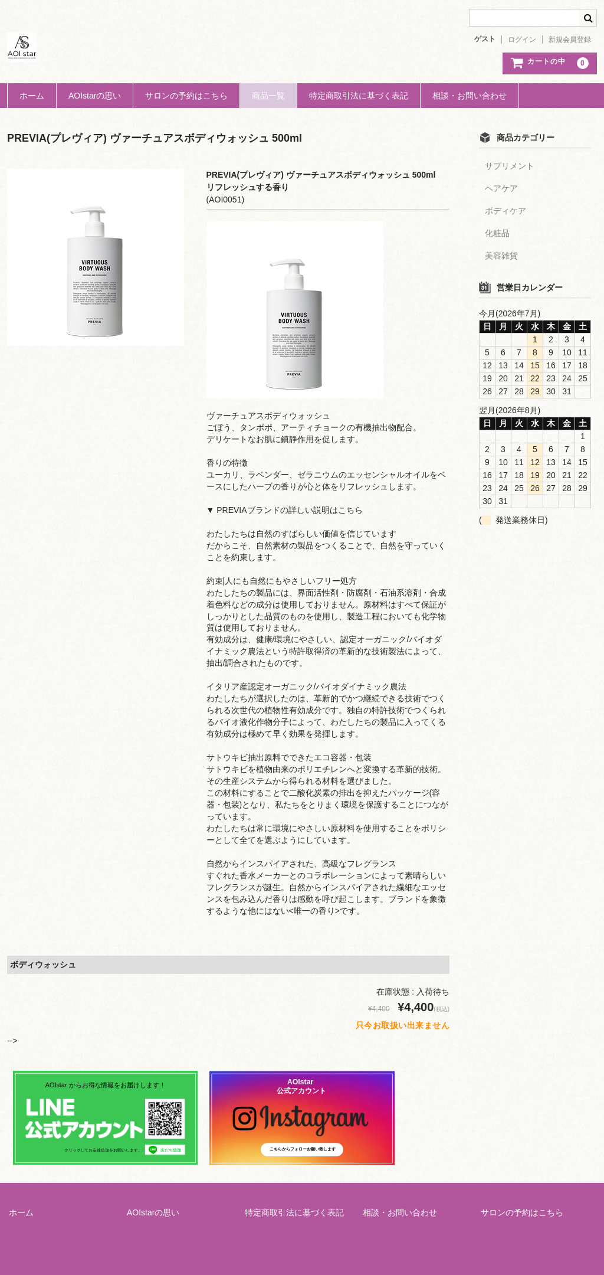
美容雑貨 (501, 255)
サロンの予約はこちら (186, 95)
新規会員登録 (570, 39)
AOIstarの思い (94, 95)
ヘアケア (501, 188)
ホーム (31, 95)
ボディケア (505, 210)
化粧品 (497, 233)
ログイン (522, 39)
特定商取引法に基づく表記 (358, 95)
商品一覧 (268, 95)
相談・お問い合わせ (469, 95)
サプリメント (509, 166)
